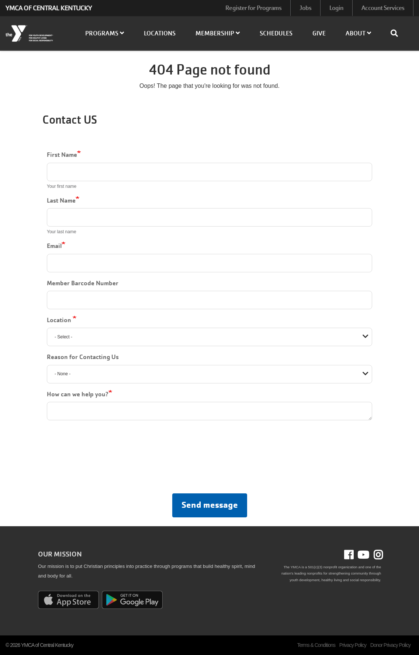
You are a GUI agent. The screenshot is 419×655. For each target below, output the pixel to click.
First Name (62, 155)
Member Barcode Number (82, 283)
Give (319, 33)
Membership (217, 33)
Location (60, 320)
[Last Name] (209, 217)
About (358, 33)
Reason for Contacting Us (83, 357)
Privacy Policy (352, 645)
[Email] (209, 263)
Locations (160, 33)
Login (336, 8)
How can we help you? (77, 394)
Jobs (305, 8)
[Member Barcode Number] (209, 300)
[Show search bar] (397, 33)
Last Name (61, 200)
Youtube (362, 555)
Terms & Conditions (316, 645)
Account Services (382, 8)
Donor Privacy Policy (390, 645)
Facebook (353, 555)
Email (54, 246)
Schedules (276, 33)
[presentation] (208, 458)
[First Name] (209, 172)
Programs (104, 33)
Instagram (376, 555)
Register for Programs (253, 8)
